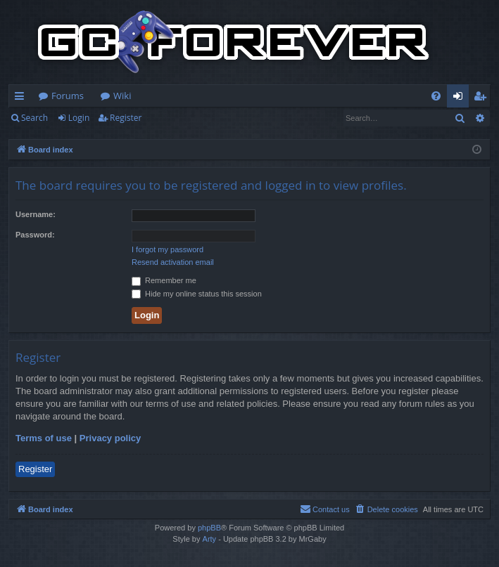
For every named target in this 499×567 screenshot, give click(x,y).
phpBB (209, 527)
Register (125, 118)
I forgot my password (167, 249)
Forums (67, 95)
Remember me (164, 280)
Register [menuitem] (483, 98)
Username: (35, 214)
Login (78, 118)
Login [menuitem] (461, 98)
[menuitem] (436, 95)
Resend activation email (173, 262)
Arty (210, 539)
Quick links (22, 98)
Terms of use (43, 438)
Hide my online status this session (197, 293)
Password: (35, 234)
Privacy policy (110, 438)
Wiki (122, 95)
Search (34, 118)
